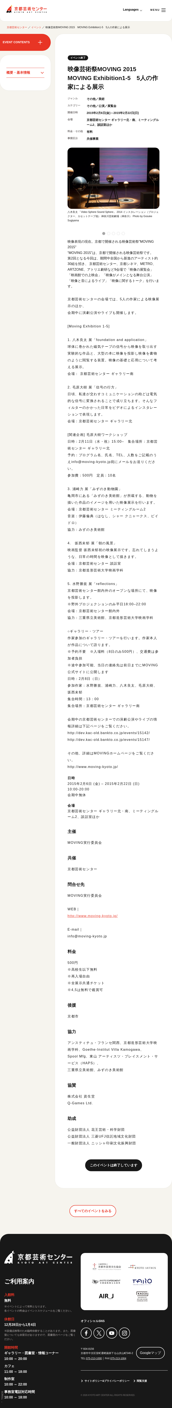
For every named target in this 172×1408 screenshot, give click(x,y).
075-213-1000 (94, 1358)
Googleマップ (150, 1353)
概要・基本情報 (18, 72)
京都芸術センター (26, 9)
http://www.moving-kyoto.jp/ (93, 916)
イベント (36, 27)
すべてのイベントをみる (92, 1211)
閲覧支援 (142, 1380)
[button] (103, 233)
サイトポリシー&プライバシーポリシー (107, 1380)
